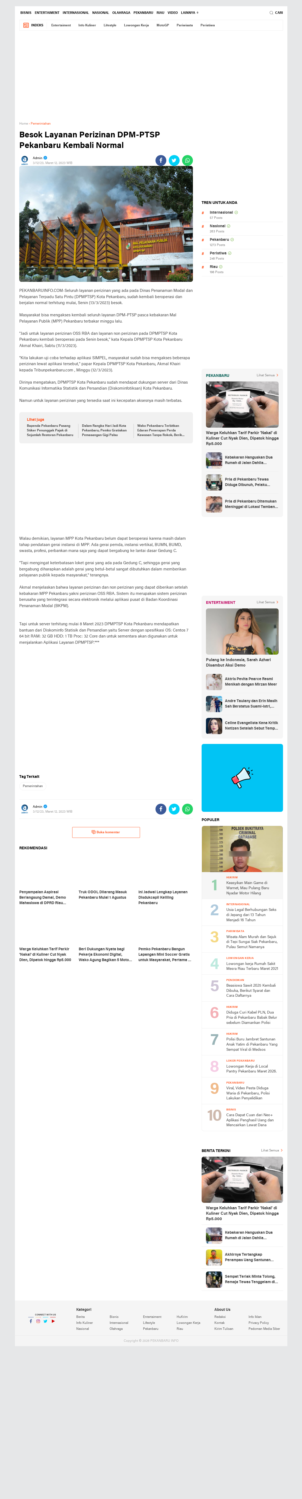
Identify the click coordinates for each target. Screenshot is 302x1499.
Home (23, 123)
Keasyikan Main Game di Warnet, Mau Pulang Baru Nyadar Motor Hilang (247, 888)
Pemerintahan (33, 786)
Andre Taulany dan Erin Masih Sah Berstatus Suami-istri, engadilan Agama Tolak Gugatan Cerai (251, 704)
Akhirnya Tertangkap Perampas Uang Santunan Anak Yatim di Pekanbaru (248, 1258)
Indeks (33, 25)
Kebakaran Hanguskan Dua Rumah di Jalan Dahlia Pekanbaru (249, 461)
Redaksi (220, 1317)
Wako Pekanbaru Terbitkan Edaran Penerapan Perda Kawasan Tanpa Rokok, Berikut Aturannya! (161, 430)
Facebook (31, 1323)
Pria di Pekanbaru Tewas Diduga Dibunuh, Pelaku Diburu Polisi (247, 483)
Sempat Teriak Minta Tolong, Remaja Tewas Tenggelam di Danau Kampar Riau (250, 1280)
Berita (80, 1317)
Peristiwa (208, 25)
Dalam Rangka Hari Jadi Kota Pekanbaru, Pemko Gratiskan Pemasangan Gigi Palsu (104, 430)
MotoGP (163, 25)
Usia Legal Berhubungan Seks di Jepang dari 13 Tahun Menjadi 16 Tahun (251, 915)
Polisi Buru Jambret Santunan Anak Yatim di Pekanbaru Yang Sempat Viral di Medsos (252, 1044)
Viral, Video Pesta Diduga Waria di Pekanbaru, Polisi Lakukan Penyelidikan (248, 1093)
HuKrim (182, 1317)
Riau (160, 13)
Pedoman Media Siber (264, 1329)
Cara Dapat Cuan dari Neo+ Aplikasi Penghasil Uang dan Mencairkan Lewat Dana (250, 1120)
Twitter (45, 1323)
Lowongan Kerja (136, 25)
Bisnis (25, 13)
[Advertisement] (151, 79)
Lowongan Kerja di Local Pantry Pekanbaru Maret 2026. (251, 1069)
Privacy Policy (259, 1323)
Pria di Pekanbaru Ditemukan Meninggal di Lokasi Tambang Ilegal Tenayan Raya (251, 505)
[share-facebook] (160, 160)
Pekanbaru (143, 13)
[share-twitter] (174, 160)
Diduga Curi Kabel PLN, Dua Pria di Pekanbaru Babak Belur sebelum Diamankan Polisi (251, 1018)
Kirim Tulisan (223, 1329)
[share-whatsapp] (187, 160)
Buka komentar (105, 832)
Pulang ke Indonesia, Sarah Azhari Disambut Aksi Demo (238, 663)
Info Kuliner (87, 25)
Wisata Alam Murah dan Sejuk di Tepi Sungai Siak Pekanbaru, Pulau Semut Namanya (252, 942)
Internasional (76, 13)
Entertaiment (47, 13)
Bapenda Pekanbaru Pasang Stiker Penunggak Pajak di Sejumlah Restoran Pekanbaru (50, 430)
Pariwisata (185, 25)
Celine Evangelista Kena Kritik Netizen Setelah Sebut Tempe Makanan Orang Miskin (251, 726)
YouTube (53, 1323)
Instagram (38, 1323)
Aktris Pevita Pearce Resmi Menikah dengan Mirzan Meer (251, 682)
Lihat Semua (266, 375)
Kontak (219, 1323)
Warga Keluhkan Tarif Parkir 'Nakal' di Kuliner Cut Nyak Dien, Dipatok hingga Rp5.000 (242, 438)
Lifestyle (110, 25)
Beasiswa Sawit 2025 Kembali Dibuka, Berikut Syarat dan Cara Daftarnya (251, 991)
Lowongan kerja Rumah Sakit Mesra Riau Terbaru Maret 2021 (252, 966)
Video (173, 13)
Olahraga (121, 13)
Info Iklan (255, 1317)
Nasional (100, 13)
